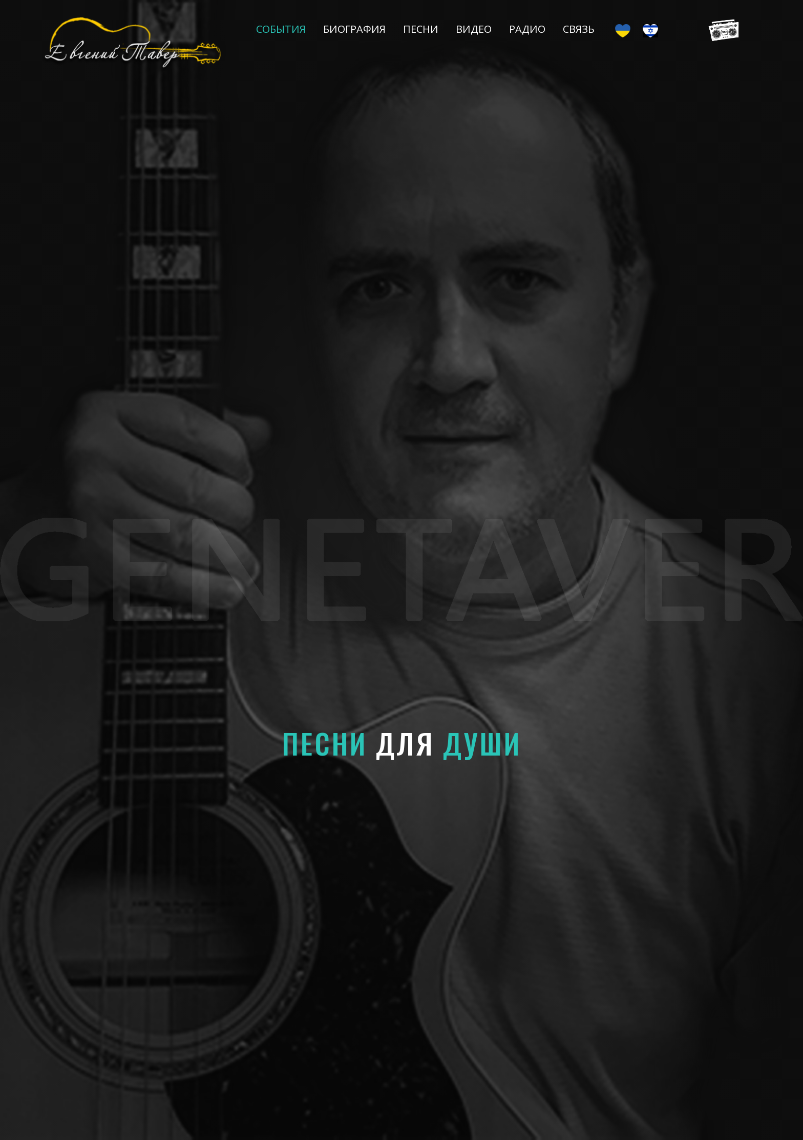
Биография (354, 29)
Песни (420, 29)
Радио (527, 29)
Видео (474, 29)
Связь (579, 29)
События (281, 29)
